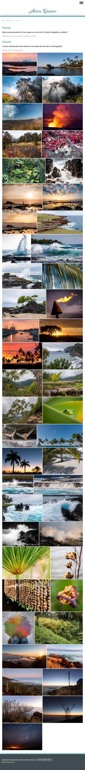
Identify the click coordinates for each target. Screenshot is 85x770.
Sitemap (33, 760)
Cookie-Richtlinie (24, 760)
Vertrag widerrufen (44, 760)
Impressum (5, 760)
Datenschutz (14, 760)
